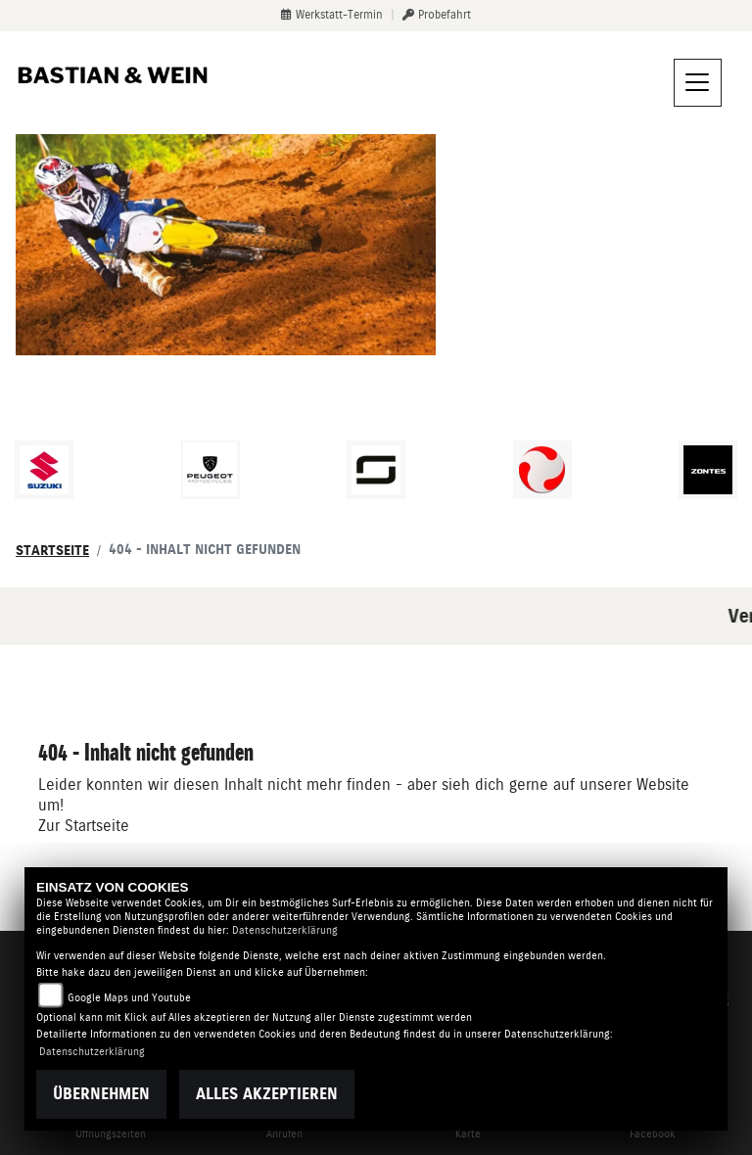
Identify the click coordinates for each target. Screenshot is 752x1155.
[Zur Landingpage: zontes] (708, 469)
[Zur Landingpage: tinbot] (542, 469)
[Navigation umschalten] (698, 83)
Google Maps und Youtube (129, 998)
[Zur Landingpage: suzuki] (44, 469)
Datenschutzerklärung (285, 930)
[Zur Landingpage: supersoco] (376, 469)
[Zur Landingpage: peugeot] (210, 469)
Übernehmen (101, 1094)
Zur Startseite (83, 825)
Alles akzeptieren (267, 1094)
